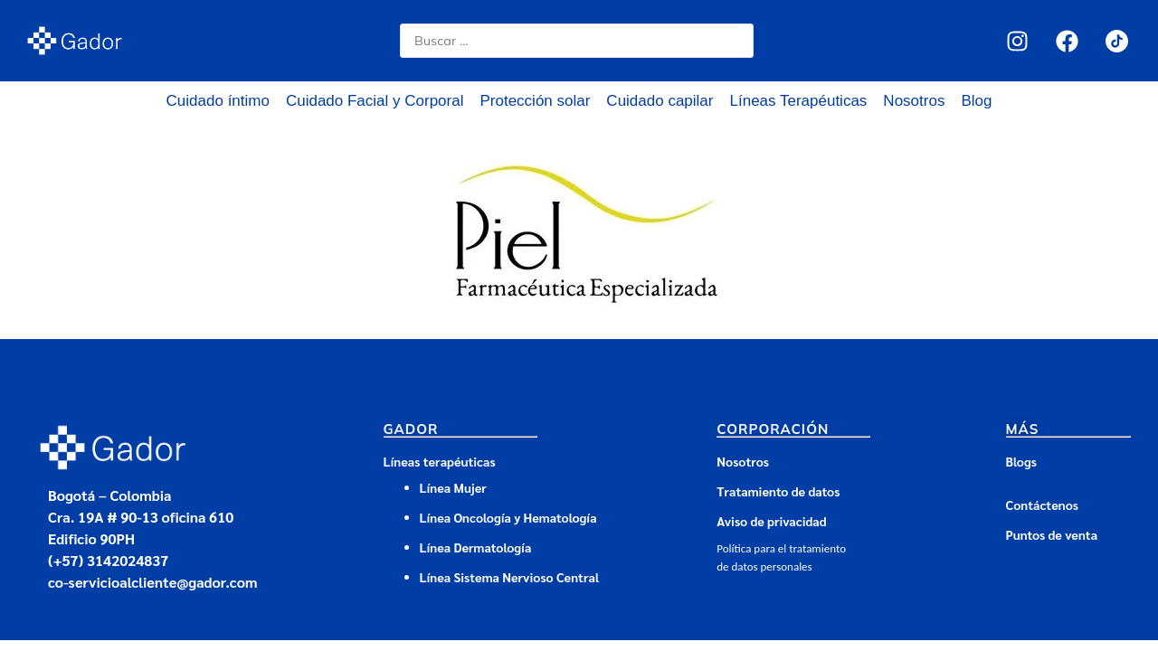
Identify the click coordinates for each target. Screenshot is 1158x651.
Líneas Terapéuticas (799, 100)
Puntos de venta (1052, 534)
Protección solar (534, 100)
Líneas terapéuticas (440, 461)
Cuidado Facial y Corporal (375, 100)
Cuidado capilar (659, 100)
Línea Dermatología (477, 547)
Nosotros (913, 100)
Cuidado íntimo (218, 100)
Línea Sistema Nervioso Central (510, 577)
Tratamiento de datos (778, 491)
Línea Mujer (453, 487)
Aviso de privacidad (771, 521)
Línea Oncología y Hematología (508, 517)
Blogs (1021, 461)
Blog (976, 100)
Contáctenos (1042, 504)
